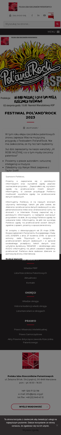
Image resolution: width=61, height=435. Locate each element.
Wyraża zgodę (30, 430)
